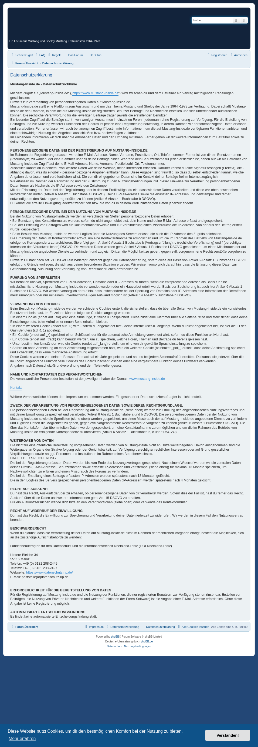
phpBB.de (147, 641)
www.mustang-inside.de (147, 379)
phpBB (115, 636)
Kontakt (16, 388)
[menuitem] (40, 55)
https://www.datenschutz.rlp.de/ (49, 572)
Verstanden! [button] (228, 735)
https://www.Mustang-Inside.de (95, 93)
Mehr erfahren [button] (22, 738)
